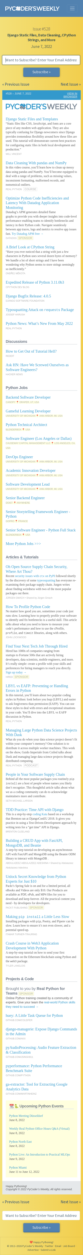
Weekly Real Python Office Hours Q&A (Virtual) (39, 1128)
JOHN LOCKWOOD (16, 637)
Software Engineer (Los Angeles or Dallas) (39, 438)
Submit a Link (48, 1250)
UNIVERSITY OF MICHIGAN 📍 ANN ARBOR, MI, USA (34, 416)
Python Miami (18, 1167)
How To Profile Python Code (28, 607)
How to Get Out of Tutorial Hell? (31, 351)
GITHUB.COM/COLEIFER (19, 1020)
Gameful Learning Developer (28, 411)
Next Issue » (71, 84)
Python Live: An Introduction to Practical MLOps (39, 1154)
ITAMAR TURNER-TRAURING (21, 934)
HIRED (9, 677)
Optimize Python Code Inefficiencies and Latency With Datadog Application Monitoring (37, 203)
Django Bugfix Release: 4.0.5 (28, 296)
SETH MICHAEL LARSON (19, 800)
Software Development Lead (28, 484)
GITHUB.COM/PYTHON (18, 1075)
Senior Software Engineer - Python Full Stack (41, 530)
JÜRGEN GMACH (15, 598)
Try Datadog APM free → (28, 233)
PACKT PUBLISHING (17, 907)
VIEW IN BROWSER (70, 95)
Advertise (33, 1250)
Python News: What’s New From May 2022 (39, 323)
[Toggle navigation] (72, 8)
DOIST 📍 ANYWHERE (18, 503)
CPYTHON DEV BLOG (17, 287)
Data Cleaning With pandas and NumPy (36, 163)
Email (58, 1246)
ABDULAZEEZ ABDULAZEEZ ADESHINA (27, 863)
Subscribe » (41, 71)
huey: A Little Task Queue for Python (34, 1015)
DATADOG (11, 238)
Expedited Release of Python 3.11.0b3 (35, 282)
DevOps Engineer (19, 457)
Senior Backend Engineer (25, 498)
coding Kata (39, 814)
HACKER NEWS (14, 374)
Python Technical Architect (26, 425)
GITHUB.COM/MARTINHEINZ (21, 1093)
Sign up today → (16, 672)
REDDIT (10, 356)
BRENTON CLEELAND (18, 831)
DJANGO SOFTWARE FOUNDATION (25, 301)
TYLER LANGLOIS (15, 965)
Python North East (20, 1141)
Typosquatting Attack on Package (40, 310)
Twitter (49, 1246)
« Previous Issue (15, 84)
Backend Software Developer (28, 397)
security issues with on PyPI (35, 576)
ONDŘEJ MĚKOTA (15, 273)
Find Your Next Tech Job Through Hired (37, 646)
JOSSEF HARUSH (15, 314)
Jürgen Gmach (44, 598)
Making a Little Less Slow (37, 916)
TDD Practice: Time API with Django (35, 810)
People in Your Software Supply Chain (35, 774)
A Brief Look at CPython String (30, 247)
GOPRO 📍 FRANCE (17, 521)
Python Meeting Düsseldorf (26, 1115)
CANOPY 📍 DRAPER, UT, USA (22, 402)
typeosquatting (46, 580)
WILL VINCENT (14, 154)
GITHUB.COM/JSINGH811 (19, 1057)
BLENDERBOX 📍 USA (18, 429)
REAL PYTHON (14, 189)
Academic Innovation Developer (31, 470)
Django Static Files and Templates (32, 119)
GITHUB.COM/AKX (16, 1038)
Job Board (69, 1246)
